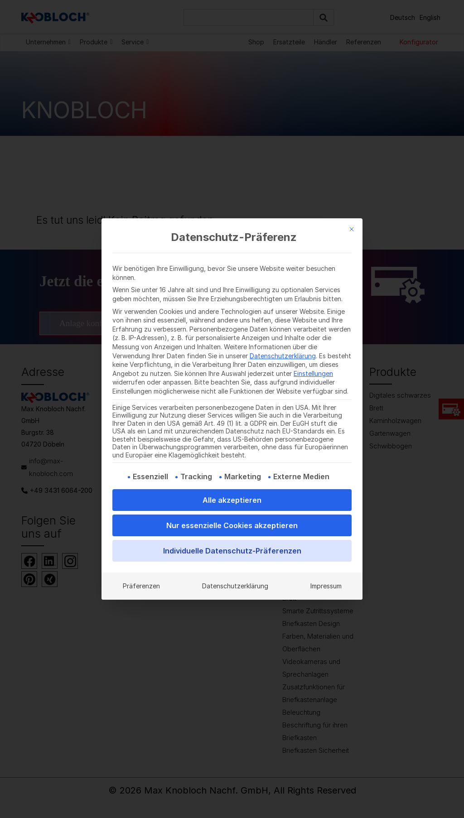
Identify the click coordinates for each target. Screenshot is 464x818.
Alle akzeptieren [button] (232, 500)
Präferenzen (141, 586)
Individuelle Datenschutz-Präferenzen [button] (232, 550)
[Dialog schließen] (351, 229)
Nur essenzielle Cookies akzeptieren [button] (232, 525)
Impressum (326, 586)
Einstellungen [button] (313, 373)
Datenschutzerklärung (283, 356)
